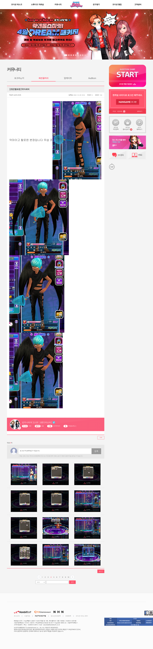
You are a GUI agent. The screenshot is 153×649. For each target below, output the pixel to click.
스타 (25, 483)
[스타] (88, 483)
